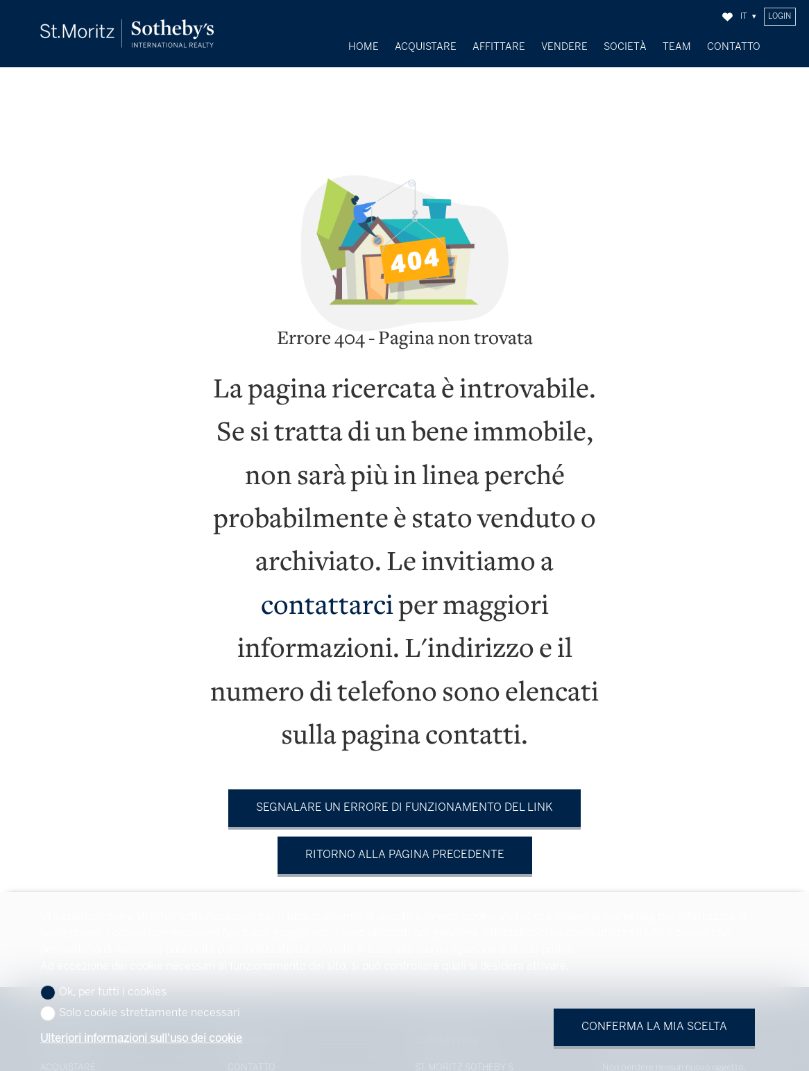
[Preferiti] (727, 17)
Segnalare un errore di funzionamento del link (404, 796)
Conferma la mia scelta (654, 1027)
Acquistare (426, 47)
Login (779, 16)
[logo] (127, 33)
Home (363, 47)
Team (677, 47)
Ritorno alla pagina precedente (404, 844)
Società (625, 47)
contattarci (327, 595)
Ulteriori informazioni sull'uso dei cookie (141, 1039)
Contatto (733, 47)
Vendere (564, 47)
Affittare (498, 47)
